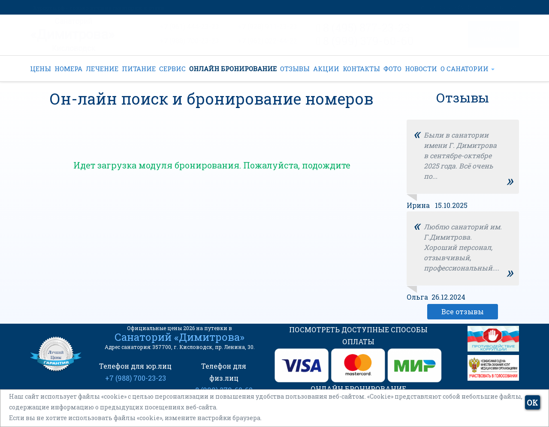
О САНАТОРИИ (467, 68)
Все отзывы (462, 311)
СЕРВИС (172, 68)
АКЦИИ (326, 68)
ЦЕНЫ (40, 68)
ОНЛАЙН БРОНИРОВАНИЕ (233, 68)
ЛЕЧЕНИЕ (102, 68)
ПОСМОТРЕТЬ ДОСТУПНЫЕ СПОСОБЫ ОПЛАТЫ (358, 335)
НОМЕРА (68, 68)
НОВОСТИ (421, 68)
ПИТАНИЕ (139, 68)
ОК (532, 402)
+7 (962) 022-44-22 (267, 41)
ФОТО (392, 68)
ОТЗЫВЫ (295, 68)
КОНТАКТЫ (361, 68)
